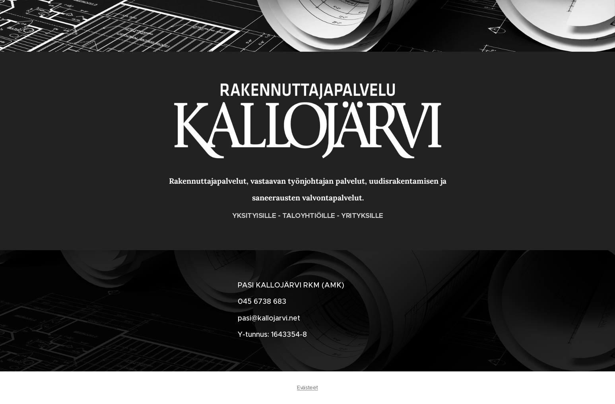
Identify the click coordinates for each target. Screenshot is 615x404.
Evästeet (307, 387)
